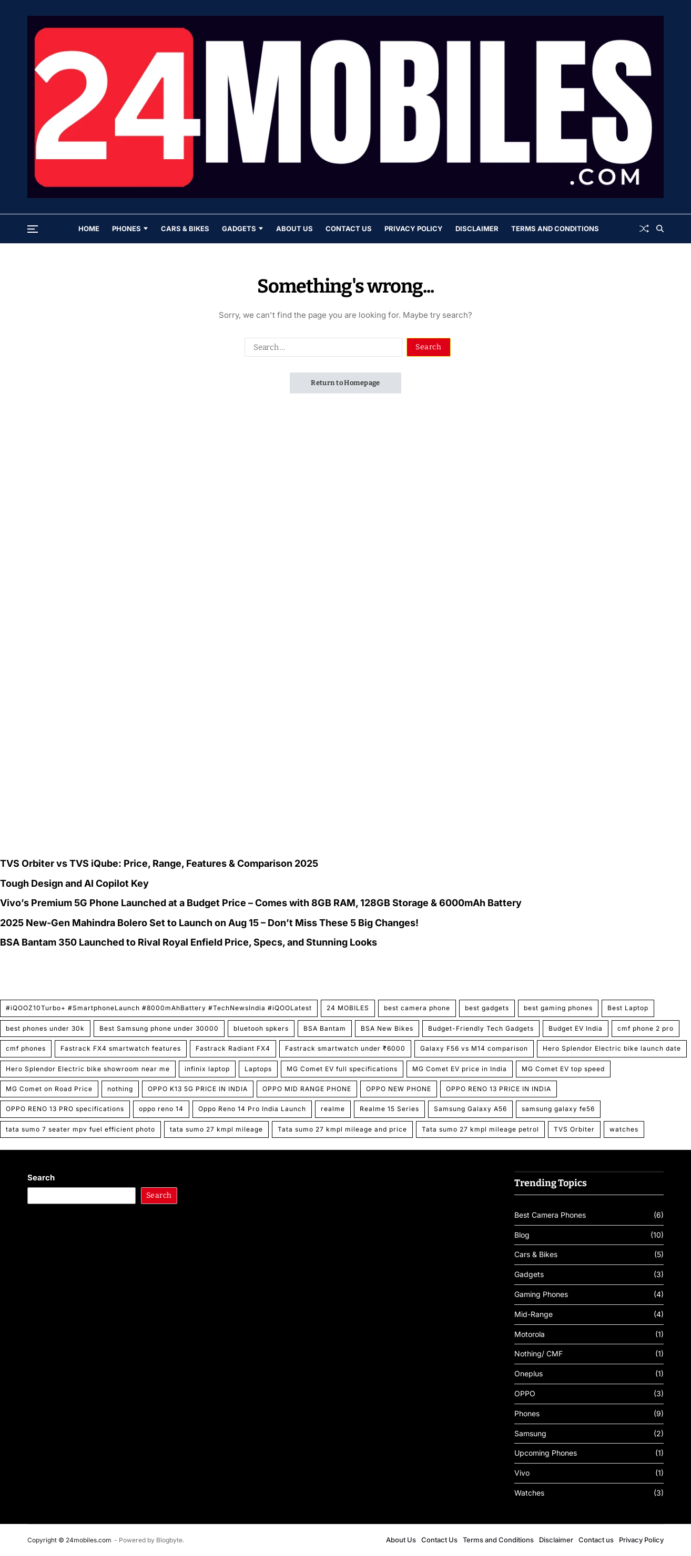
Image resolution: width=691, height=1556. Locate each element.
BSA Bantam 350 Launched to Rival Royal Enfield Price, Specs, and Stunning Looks (188, 942)
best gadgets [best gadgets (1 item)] (487, 1008)
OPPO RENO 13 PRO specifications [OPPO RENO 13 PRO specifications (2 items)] (65, 1109)
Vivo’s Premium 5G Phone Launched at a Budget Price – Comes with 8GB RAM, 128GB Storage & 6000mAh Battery (261, 902)
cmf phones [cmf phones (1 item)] (26, 1048)
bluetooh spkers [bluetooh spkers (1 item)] (261, 1028)
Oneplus (528, 1374)
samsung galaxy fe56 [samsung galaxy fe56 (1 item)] (558, 1109)
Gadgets (242, 228)
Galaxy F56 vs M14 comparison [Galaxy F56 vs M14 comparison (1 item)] (474, 1048)
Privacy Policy (413, 228)
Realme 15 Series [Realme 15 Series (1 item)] (389, 1109)
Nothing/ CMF (538, 1354)
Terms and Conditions (555, 228)
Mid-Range (533, 1314)
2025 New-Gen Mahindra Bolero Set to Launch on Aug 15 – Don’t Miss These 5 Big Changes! (209, 922)
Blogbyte (169, 1540)
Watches (529, 1493)
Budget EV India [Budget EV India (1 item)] (575, 1028)
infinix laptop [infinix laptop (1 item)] (207, 1069)
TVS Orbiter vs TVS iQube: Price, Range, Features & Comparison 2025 (159, 863)
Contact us (596, 1540)
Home (88, 228)
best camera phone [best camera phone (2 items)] (417, 1008)
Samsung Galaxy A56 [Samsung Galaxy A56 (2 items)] (470, 1109)
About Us (294, 228)
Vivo (522, 1473)
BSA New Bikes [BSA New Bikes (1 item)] (387, 1028)
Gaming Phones (541, 1294)
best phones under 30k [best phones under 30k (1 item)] (45, 1028)
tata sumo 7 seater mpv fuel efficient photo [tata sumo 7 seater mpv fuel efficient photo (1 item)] (80, 1129)
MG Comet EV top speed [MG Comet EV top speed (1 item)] (563, 1069)
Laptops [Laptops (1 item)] (258, 1069)
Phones (130, 228)
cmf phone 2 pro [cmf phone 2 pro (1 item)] (645, 1028)
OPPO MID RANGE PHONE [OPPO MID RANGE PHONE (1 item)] (306, 1089)
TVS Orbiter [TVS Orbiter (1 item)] (574, 1129)
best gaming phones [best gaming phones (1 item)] (558, 1008)
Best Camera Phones (550, 1215)
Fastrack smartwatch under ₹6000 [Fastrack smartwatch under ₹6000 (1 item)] (345, 1048)
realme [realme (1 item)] (333, 1109)
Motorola (529, 1334)
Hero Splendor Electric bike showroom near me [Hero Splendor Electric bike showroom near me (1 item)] (88, 1069)
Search (41, 1177)
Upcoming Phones (545, 1453)
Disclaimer (477, 228)
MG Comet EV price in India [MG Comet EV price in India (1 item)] (459, 1069)
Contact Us (349, 228)
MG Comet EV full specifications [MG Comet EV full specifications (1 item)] (342, 1069)
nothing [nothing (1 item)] (120, 1089)
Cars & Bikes (185, 228)
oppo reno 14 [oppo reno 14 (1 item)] (161, 1109)
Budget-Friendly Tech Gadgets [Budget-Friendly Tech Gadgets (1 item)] (481, 1028)
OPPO (524, 1393)
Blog (522, 1235)
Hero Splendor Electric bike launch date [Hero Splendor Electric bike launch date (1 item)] (612, 1048)
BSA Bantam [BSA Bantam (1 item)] (324, 1028)
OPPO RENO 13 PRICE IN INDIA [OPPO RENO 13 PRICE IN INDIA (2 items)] (498, 1089)
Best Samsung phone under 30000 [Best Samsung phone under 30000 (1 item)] (159, 1028)
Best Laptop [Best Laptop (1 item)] (627, 1008)
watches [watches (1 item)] (623, 1129)
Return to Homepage (345, 383)
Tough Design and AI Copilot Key (74, 883)
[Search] (660, 228)
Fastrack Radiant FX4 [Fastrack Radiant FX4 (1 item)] (233, 1048)
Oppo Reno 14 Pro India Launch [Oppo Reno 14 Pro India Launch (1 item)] (252, 1109)
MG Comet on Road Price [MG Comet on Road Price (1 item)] (49, 1089)
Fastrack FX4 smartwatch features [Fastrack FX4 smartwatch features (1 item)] (120, 1048)
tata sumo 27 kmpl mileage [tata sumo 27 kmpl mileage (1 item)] (216, 1129)
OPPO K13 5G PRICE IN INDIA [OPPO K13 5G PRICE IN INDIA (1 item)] (198, 1089)
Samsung (530, 1433)
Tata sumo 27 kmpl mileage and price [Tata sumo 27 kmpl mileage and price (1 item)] (342, 1129)
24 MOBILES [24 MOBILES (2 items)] (348, 1008)
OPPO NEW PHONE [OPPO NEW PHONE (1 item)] (398, 1089)
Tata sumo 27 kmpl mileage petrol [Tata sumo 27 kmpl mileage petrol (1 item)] (480, 1129)
